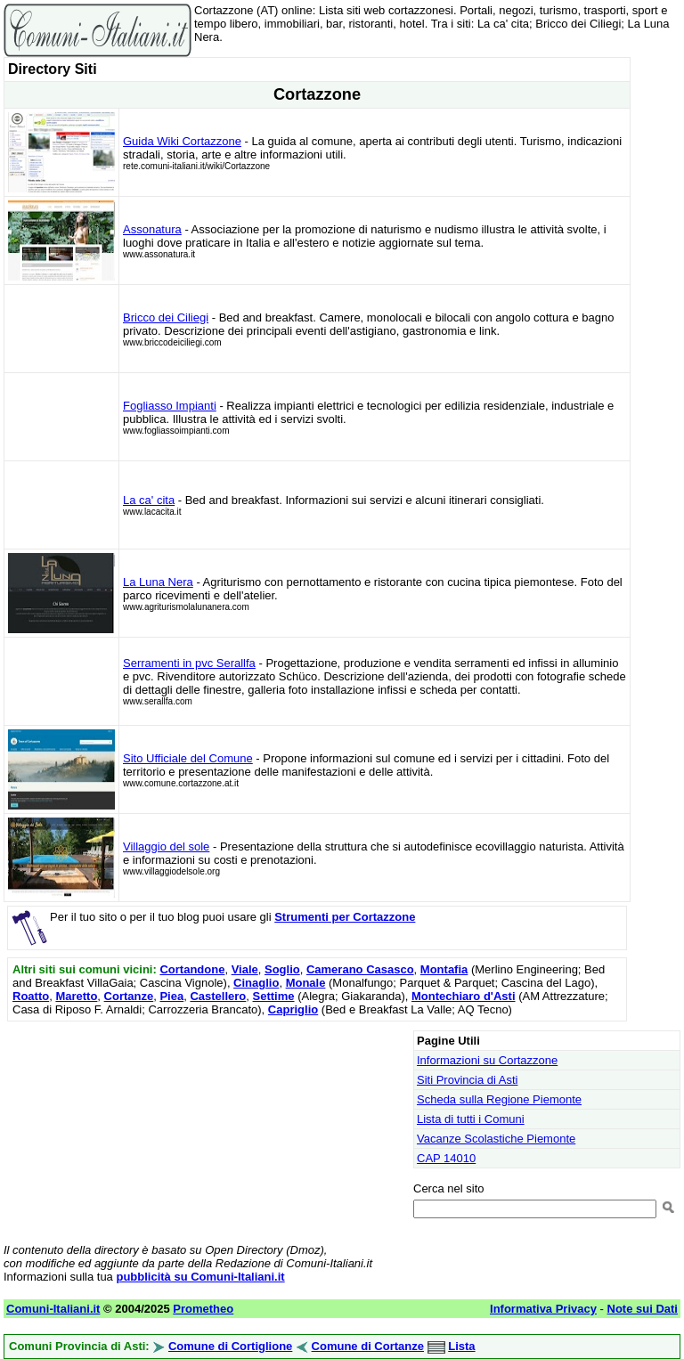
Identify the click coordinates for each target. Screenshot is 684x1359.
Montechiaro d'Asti (463, 996)
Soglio (282, 969)
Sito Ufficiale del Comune (188, 758)
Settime (274, 996)
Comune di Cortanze (368, 1346)
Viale (245, 969)
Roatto (30, 996)
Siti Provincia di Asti (467, 1079)
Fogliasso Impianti (169, 405)
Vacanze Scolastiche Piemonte (496, 1138)
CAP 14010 (446, 1158)
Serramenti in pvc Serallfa (189, 663)
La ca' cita (149, 500)
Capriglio (293, 1009)
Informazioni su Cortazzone (487, 1060)
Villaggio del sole (166, 846)
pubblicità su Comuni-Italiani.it (200, 1276)
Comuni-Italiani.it (53, 1308)
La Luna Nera (158, 582)
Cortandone (191, 969)
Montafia (444, 969)
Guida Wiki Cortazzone (182, 141)
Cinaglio (256, 982)
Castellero (218, 996)
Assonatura (152, 229)
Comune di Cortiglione (230, 1346)
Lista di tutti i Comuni (471, 1119)
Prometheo (203, 1308)
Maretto (76, 996)
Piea (171, 996)
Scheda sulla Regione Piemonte (499, 1099)
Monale (306, 982)
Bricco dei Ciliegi (165, 317)
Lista (461, 1346)
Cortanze (129, 996)
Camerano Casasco (360, 969)
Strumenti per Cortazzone (344, 917)
